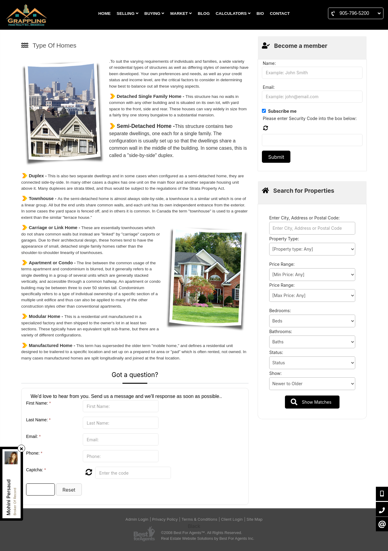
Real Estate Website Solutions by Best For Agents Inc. (207, 538)
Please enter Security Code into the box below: (310, 118)
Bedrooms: (280, 310)
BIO (260, 13)
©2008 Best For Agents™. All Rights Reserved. (201, 532)
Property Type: (284, 238)
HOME (104, 13)
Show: (275, 373)
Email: (33, 436)
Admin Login (137, 519)
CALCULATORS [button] (233, 13)
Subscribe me (282, 111)
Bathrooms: (280, 331)
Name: (269, 63)
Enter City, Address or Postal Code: (304, 217)
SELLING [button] (128, 13)
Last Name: (38, 419)
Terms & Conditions (199, 519)
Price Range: (282, 264)
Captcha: (36, 469)
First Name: (38, 403)
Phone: (34, 453)
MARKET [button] (181, 13)
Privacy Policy (165, 519)
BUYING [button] (154, 13)
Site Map (254, 519)
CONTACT (279, 13)
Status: (276, 352)
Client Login (232, 519)
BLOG (203, 13)
